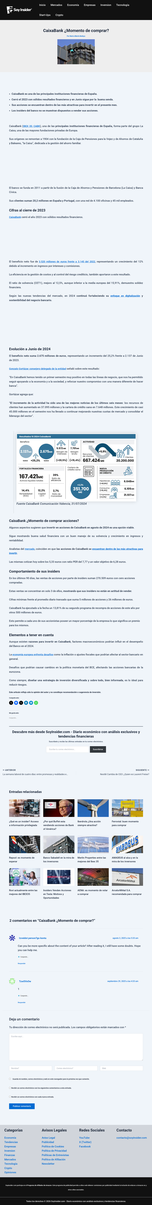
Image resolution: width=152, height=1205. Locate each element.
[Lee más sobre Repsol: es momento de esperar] (24, 843)
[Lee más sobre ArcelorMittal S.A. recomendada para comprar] (127, 875)
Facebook (85, 1145)
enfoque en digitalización (124, 295)
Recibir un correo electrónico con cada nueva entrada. (32, 1096)
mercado (30, 548)
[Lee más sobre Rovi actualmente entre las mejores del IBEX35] (24, 875)
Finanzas (9, 1154)
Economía (74, 4)
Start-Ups (45, 14)
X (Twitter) (85, 1141)
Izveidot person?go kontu (33, 936)
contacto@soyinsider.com (131, 1137)
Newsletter (48, 1163)
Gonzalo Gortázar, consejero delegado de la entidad (39, 368)
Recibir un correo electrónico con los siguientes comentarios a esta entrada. (41, 1087)
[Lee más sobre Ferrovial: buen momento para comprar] (127, 806)
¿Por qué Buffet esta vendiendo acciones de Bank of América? (56, 824)
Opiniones (10, 1171)
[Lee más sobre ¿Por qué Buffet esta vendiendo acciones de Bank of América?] (58, 806)
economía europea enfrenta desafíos (34, 654)
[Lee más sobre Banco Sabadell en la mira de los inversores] (58, 843)
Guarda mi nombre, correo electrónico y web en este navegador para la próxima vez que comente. (51, 1078)
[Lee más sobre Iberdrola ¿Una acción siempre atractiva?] (93, 806)
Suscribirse (98, 749)
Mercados (57, 4)
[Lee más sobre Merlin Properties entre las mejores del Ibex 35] (93, 843)
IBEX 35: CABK (32, 126)
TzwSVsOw (25, 980)
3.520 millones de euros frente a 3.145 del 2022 (67, 261)
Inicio (42, 4)
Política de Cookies (53, 1145)
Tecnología (124, 4)
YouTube (84, 1137)
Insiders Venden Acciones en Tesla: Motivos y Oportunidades (57, 893)
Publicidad (48, 1141)
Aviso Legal (48, 1137)
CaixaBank (15, 217)
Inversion (107, 4)
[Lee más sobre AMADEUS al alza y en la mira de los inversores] (127, 843)
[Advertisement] (76, 167)
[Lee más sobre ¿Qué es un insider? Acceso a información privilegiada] (24, 806)
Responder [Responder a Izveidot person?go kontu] (23, 963)
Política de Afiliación (53, 1158)
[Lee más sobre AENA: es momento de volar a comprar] (93, 875)
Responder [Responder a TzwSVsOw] (23, 1002)
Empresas (90, 4)
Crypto (60, 14)
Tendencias (11, 1141)
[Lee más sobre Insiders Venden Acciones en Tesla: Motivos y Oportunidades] (58, 875)
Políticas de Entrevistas (55, 1154)
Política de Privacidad (54, 1150)
